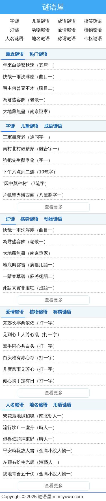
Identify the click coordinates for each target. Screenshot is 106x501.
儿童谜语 (41, 21)
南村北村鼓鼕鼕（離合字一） (32, 148)
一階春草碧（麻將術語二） (30, 276)
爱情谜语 (67, 29)
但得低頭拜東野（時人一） (30, 439)
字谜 (14, 21)
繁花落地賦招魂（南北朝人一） (34, 415)
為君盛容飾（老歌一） (25, 99)
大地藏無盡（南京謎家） (28, 111)
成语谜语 (67, 21)
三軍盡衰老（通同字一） (28, 137)
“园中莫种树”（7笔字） (26, 183)
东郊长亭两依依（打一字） (30, 323)
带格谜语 (93, 38)
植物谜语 (93, 29)
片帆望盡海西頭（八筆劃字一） (34, 195)
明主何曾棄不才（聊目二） (30, 88)
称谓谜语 (67, 38)
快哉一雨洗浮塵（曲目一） (30, 76)
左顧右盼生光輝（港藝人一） (32, 462)
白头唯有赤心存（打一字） (30, 357)
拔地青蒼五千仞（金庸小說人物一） (39, 473)
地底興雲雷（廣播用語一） (30, 264)
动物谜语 (41, 29)
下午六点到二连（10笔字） (30, 171)
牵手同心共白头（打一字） (30, 346)
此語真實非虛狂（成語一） (30, 288)
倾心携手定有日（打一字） (30, 380)
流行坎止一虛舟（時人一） (30, 427)
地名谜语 (41, 38)
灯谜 (14, 29)
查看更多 (54, 206)
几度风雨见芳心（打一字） (30, 369)
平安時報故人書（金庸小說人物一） (39, 450)
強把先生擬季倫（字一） (28, 160)
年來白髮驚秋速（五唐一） (30, 65)
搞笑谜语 (93, 21)
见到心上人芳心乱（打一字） (32, 334)
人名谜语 (14, 38)
